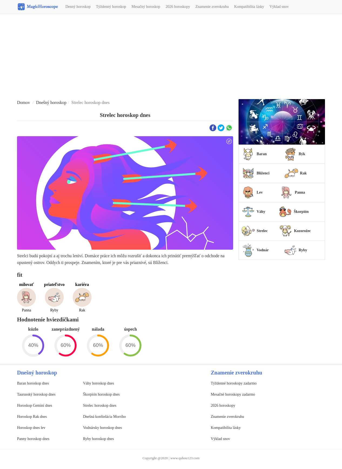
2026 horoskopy (178, 7)
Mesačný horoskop (146, 7)
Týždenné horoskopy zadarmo (234, 383)
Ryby (303, 250)
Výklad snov (279, 7)
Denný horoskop (77, 7)
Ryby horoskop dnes (98, 439)
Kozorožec (302, 231)
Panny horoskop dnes (33, 439)
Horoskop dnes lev (31, 428)
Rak (303, 173)
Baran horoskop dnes (33, 383)
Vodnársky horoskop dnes (102, 428)
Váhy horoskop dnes (98, 383)
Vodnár (263, 250)
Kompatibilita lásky (249, 7)
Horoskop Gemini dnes (34, 405)
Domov (23, 102)
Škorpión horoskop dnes (101, 394)
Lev (260, 192)
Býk (302, 154)
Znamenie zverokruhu (212, 7)
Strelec (262, 231)
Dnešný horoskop (51, 102)
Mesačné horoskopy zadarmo (233, 394)
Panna (300, 192)
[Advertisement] (171, 57)
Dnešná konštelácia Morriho (104, 417)
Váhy (261, 212)
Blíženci (263, 173)
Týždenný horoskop (111, 7)
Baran (262, 154)
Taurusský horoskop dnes (36, 394)
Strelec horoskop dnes (99, 405)
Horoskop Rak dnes (32, 417)
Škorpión (301, 212)
